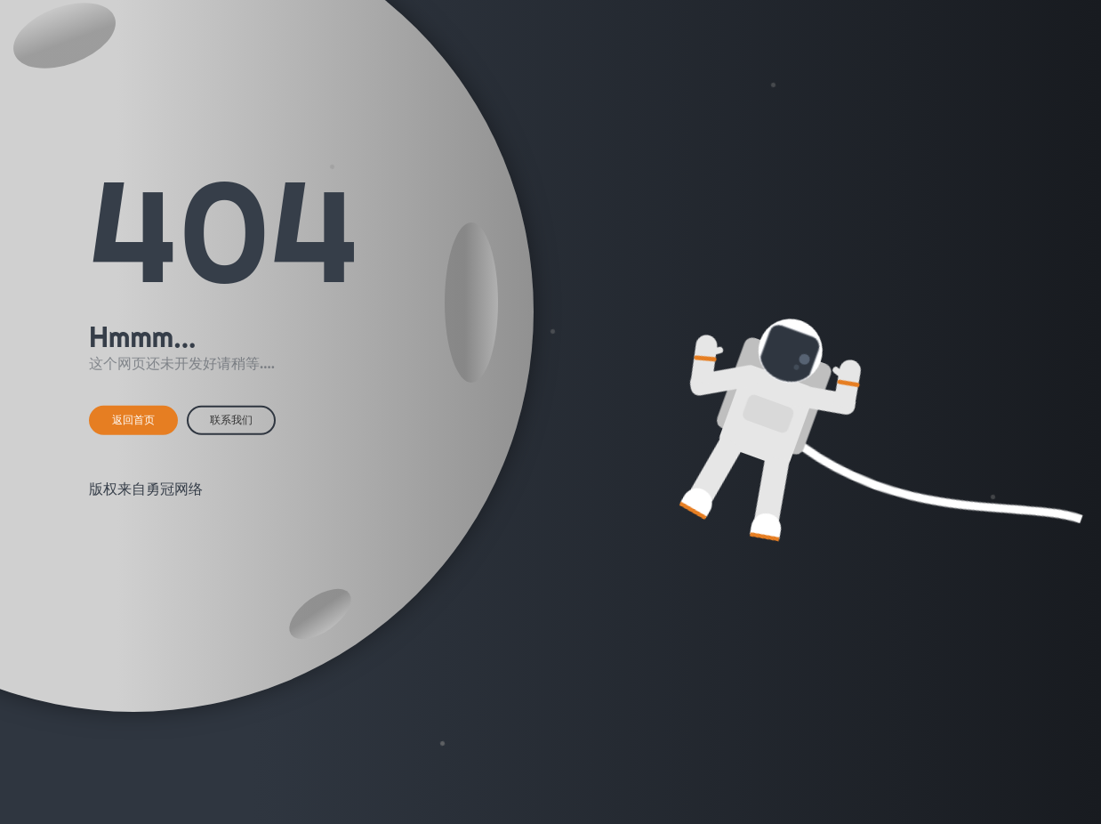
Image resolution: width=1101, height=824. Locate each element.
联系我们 (231, 419)
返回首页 (133, 419)
